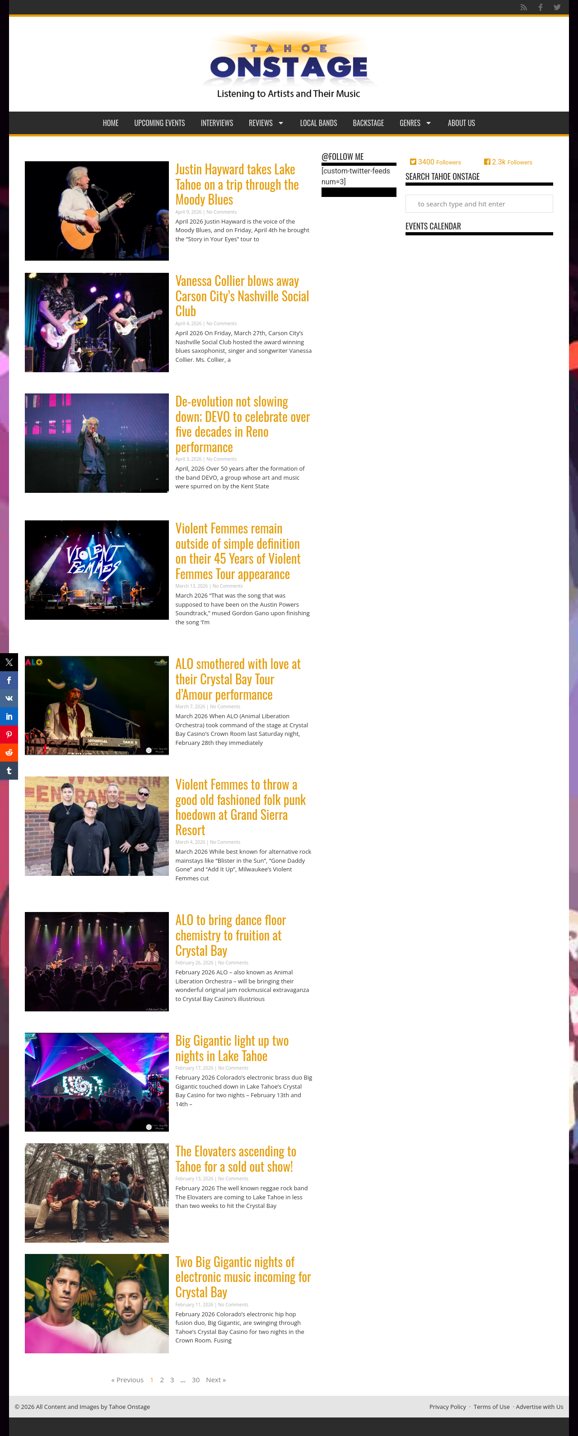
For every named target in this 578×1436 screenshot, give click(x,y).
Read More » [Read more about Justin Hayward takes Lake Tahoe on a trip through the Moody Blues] (191, 256)
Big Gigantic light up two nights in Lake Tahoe (232, 1048)
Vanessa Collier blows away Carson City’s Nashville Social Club (242, 295)
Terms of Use (492, 1407)
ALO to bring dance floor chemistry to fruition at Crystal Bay (231, 934)
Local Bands (318, 122)
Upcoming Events (160, 122)
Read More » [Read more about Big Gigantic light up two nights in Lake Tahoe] (191, 1121)
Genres (416, 123)
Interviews (217, 122)
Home (111, 122)
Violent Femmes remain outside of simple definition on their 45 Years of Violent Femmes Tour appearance (238, 551)
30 (196, 1379)
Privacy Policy (447, 1407)
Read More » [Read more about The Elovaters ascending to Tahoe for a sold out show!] (191, 1223)
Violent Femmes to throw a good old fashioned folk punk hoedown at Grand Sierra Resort (241, 807)
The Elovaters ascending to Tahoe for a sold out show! (236, 1158)
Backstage (368, 122)
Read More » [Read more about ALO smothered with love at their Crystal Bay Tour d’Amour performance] (191, 760)
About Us (461, 122)
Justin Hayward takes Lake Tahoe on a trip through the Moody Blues (237, 183)
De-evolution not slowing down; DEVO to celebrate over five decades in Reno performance (243, 424)
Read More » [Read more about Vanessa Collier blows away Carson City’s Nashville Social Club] (191, 377)
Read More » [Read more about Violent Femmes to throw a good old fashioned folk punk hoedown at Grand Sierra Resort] (191, 895)
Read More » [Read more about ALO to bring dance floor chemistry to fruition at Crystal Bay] (191, 1016)
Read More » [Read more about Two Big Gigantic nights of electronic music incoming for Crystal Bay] (191, 1358)
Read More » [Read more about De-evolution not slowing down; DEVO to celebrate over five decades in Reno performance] (191, 504)
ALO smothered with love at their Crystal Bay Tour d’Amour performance (238, 678)
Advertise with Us (540, 1407)
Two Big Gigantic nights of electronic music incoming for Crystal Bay (244, 1276)
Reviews (266, 123)
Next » (216, 1379)
